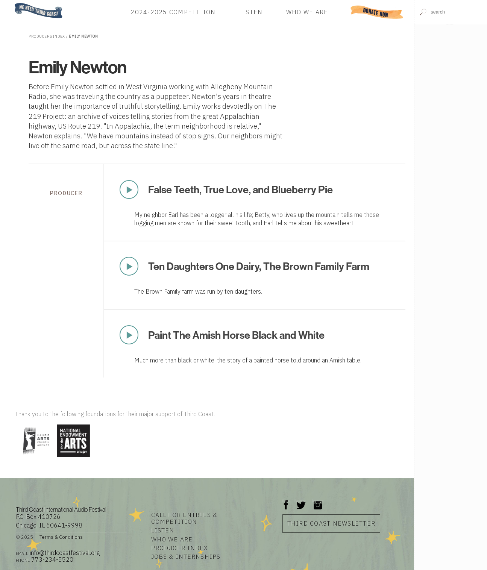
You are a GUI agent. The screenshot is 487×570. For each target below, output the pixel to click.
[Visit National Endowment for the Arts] (73, 457)
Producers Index (47, 36)
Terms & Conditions (61, 537)
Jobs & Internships (185, 556)
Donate (377, 12)
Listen (251, 12)
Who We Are (307, 12)
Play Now (129, 189)
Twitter (300, 501)
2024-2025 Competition (172, 12)
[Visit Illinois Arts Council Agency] (35, 457)
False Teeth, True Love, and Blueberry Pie (240, 189)
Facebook (286, 501)
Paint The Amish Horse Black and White (236, 334)
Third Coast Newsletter (331, 523)
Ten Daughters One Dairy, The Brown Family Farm (258, 266)
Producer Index (179, 548)
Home (12, 3)
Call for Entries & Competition (184, 518)
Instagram (317, 501)
